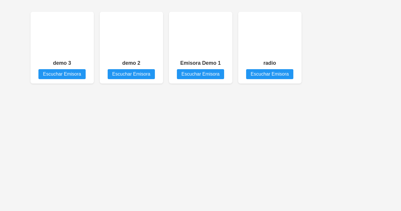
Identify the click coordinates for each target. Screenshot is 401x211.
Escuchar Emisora (62, 74)
